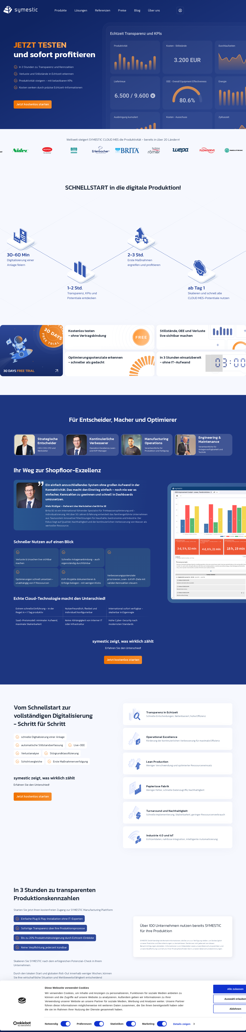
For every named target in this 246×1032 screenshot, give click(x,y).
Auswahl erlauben (217, 1000)
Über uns (154, 10)
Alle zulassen (217, 990)
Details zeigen (181, 1025)
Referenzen (102, 10)
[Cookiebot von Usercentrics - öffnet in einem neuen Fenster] (22, 1025)
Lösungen (80, 10)
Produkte (60, 10)
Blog (137, 10)
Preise (122, 10)
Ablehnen (217, 1010)
